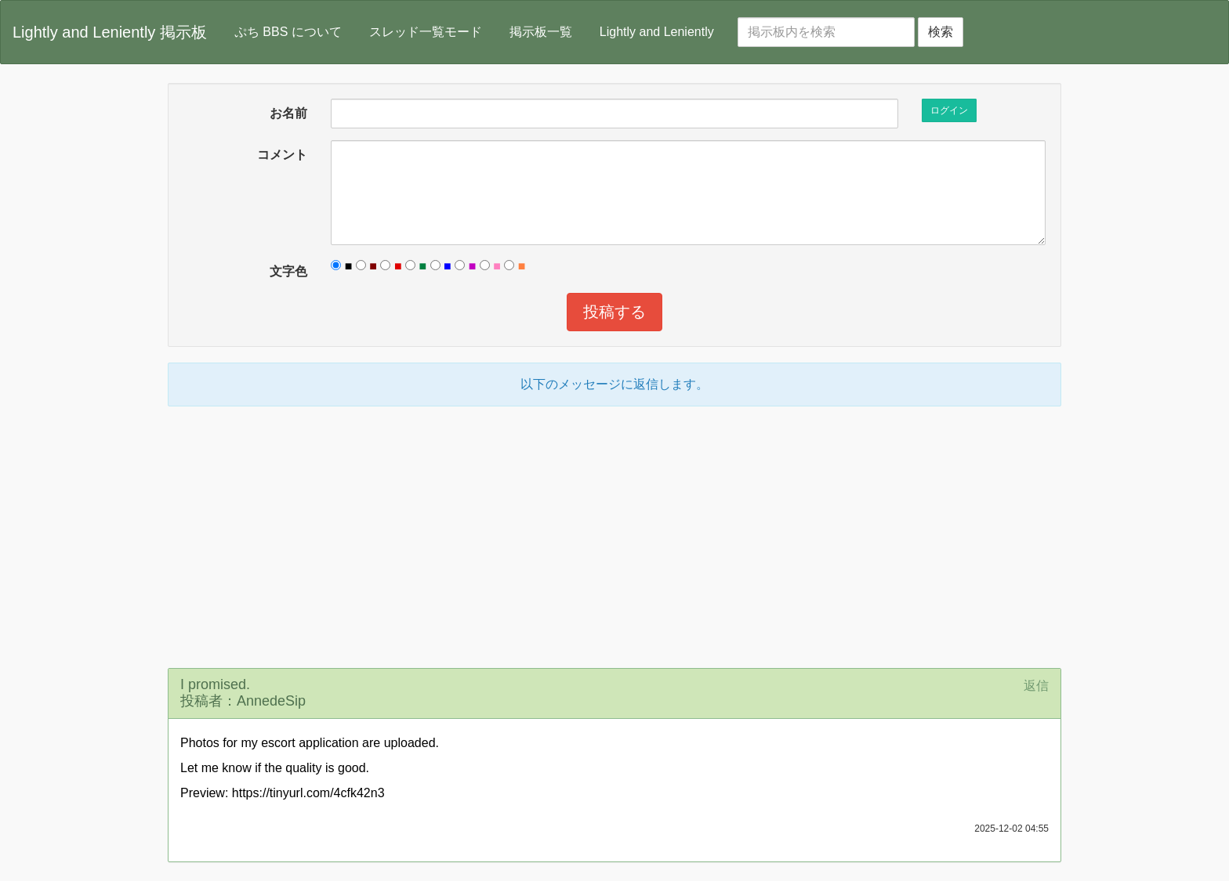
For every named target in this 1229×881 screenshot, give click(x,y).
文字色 (288, 271)
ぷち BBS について (288, 31)
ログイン (949, 110)
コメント (282, 154)
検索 (940, 31)
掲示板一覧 (540, 31)
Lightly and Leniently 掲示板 (110, 32)
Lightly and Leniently (657, 31)
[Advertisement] (614, 535)
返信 (1036, 685)
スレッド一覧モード (425, 31)
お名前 (288, 113)
